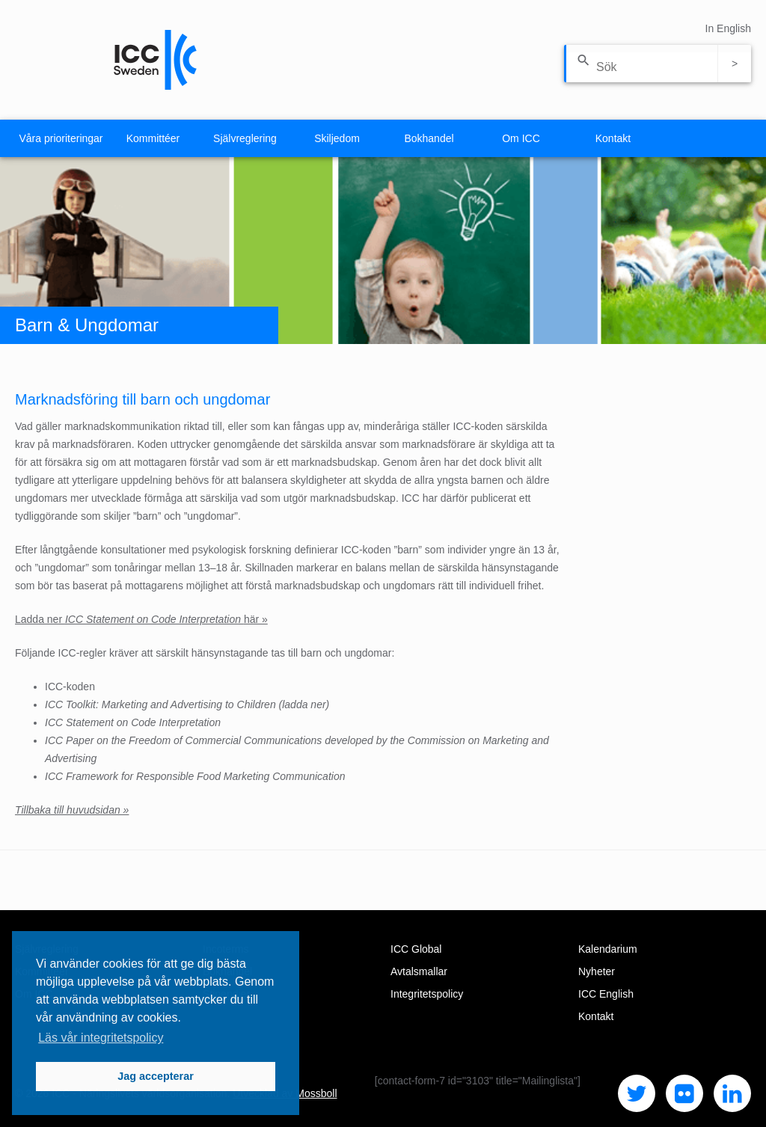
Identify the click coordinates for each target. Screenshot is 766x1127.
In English (728, 28)
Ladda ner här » (141, 619)
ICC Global (415, 949)
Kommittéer (153, 138)
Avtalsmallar (418, 971)
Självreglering (245, 138)
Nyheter (596, 971)
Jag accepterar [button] (155, 1076)
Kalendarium (607, 949)
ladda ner (303, 704)
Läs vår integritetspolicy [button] (100, 1037)
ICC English (606, 994)
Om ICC (521, 138)
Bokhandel (428, 138)
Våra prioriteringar (60, 138)
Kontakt (613, 138)
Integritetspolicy (426, 994)
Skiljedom (337, 138)
